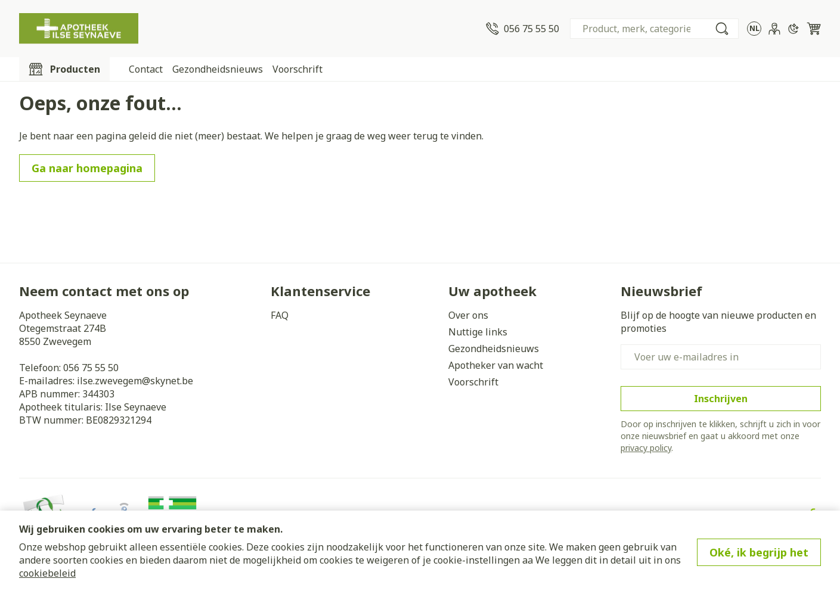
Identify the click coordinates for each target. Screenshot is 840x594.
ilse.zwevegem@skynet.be (135, 380)
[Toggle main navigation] (64, 69)
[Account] (774, 29)
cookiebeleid (47, 573)
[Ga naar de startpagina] (78, 28)
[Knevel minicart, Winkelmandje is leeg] (814, 28)
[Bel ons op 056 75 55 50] (522, 28)
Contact (146, 69)
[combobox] (654, 28)
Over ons (468, 315)
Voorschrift (297, 69)
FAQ (280, 315)
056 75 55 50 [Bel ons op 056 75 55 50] (91, 367)
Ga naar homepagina (87, 168)
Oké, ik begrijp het (758, 552)
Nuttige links (477, 331)
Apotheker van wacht (495, 365)
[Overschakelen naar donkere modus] (793, 29)
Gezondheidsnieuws (217, 69)
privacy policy (646, 447)
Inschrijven (721, 398)
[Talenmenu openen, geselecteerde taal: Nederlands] (754, 28)
